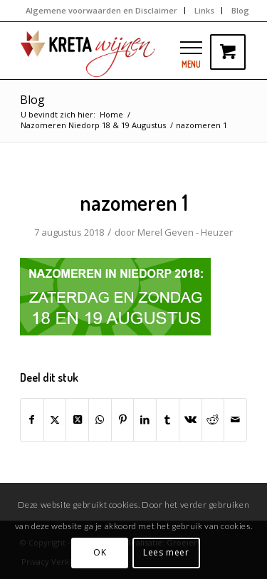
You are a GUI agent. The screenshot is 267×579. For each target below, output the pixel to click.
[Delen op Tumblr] (168, 419)
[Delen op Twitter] (55, 419)
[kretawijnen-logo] (110, 50)
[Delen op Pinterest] (123, 419)
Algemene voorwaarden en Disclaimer (101, 10)
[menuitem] (102, 10)
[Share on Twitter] (77, 419)
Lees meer (166, 552)
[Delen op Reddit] (213, 419)
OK (99, 552)
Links (204, 10)
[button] (191, 47)
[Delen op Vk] (190, 419)
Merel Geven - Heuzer (185, 232)
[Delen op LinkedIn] (145, 419)
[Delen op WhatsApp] (100, 419)
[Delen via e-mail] (235, 419)
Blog (32, 100)
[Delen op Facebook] (32, 419)
